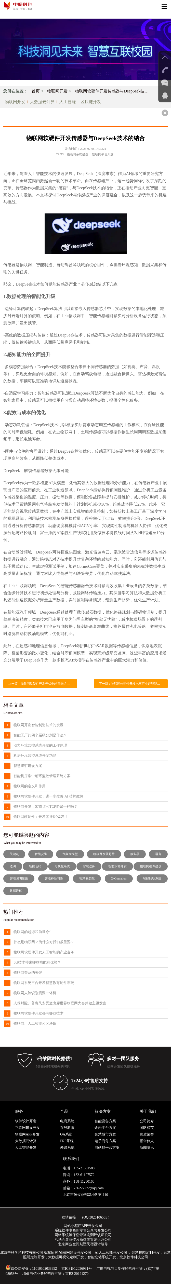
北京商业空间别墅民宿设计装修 (83, 1244)
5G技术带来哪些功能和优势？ (37, 962)
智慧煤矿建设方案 (28, 766)
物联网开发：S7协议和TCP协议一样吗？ (45, 806)
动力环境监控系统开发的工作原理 (40, 745)
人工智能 (67, 102)
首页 (36, 91)
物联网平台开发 (102, 154)
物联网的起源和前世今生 (33, 932)
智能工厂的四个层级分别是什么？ (40, 735)
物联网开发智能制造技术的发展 (38, 725)
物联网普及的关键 (28, 973)
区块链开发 (91, 102)
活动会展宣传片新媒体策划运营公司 (83, 1239)
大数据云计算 (42, 102)
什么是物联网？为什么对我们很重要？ (44, 942)
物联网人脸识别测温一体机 (35, 993)
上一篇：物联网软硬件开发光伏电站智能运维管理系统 (42, 683)
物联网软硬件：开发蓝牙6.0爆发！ (41, 817)
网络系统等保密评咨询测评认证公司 (83, 1235)
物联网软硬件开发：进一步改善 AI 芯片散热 (48, 796)
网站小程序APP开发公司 (83, 1226)
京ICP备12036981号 (76, 1269)
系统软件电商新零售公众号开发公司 (83, 1230)
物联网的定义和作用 (30, 786)
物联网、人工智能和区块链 (35, 1023)
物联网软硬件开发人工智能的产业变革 (44, 952)
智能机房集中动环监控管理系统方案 (42, 776)
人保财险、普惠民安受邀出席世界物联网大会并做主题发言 (60, 1003)
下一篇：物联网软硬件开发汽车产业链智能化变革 (132, 683)
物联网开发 (57, 91)
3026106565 (98, 1217)
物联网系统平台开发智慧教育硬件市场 (44, 983)
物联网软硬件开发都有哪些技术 (38, 1013)
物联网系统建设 (77, 154)
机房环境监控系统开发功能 (35, 756)
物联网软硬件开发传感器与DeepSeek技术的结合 (114, 91)
